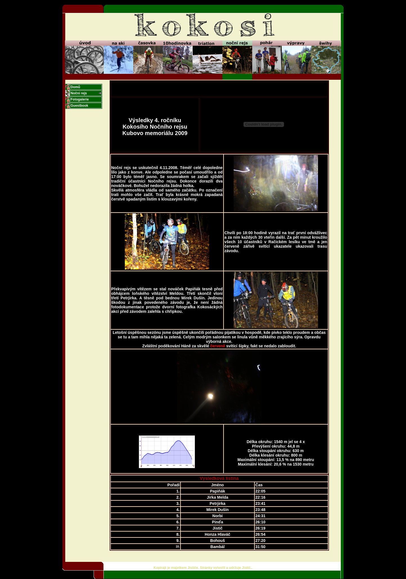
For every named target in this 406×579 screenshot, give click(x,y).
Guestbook (79, 106)
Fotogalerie (80, 99)
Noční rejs (79, 93)
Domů (75, 87)
